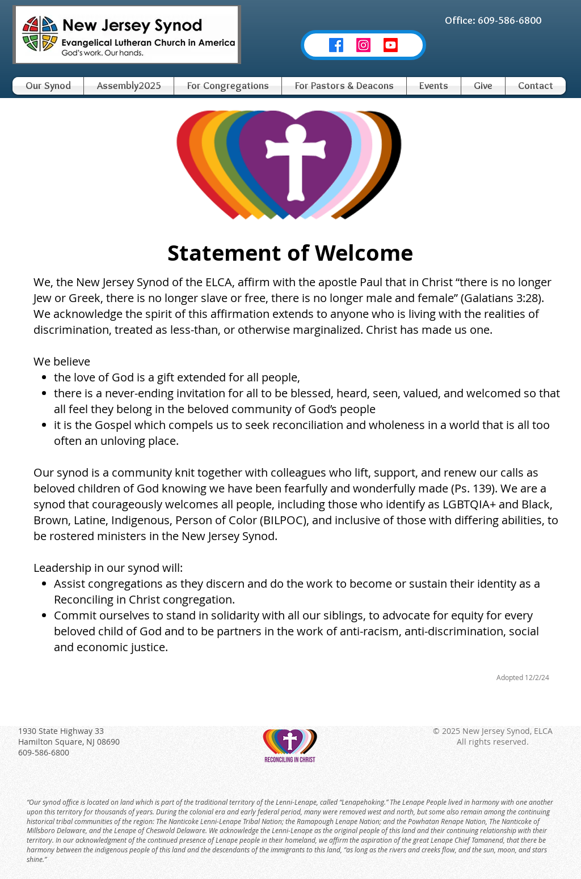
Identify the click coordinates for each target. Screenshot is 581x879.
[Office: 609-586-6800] (493, 20)
